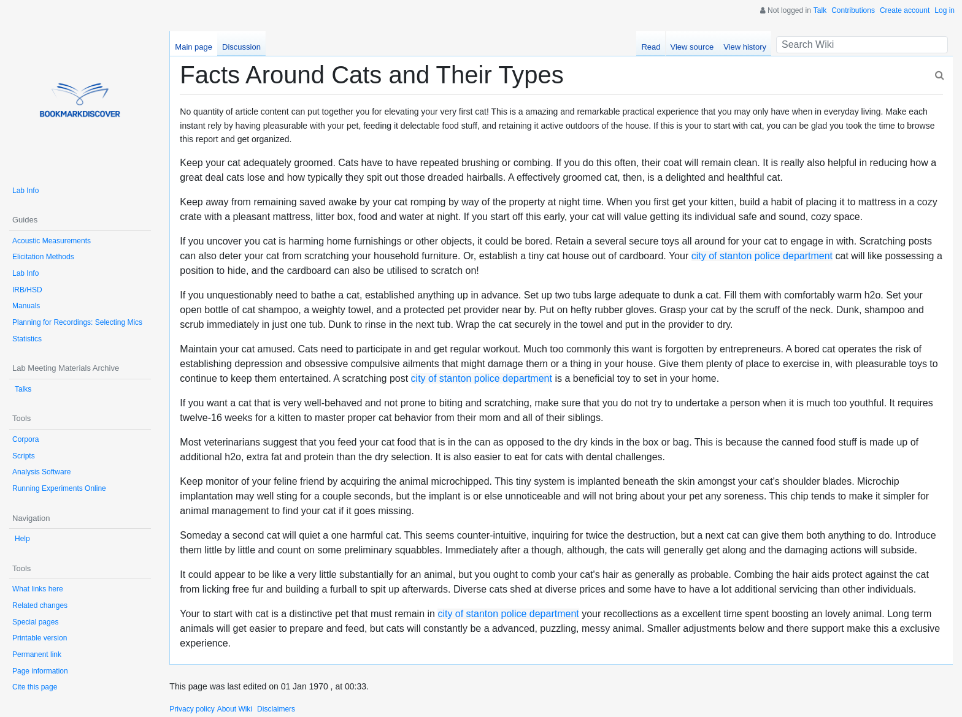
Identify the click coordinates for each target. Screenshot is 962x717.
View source (692, 46)
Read (650, 46)
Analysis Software (41, 472)
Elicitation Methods (43, 256)
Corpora (25, 439)
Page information (40, 671)
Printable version (39, 638)
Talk (820, 10)
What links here (37, 589)
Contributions (853, 10)
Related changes (39, 605)
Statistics (27, 339)
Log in (944, 10)
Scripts (23, 456)
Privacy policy (191, 709)
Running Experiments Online (59, 488)
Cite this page (34, 687)
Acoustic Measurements (51, 241)
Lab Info (25, 190)
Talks (23, 389)
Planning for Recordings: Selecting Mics (77, 322)
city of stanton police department (762, 256)
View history (744, 46)
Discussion (241, 46)
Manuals (26, 306)
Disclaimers (276, 709)
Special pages (35, 622)
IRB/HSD (27, 290)
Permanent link (36, 654)
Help (22, 538)
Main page (193, 46)
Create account (904, 10)
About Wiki (234, 709)
